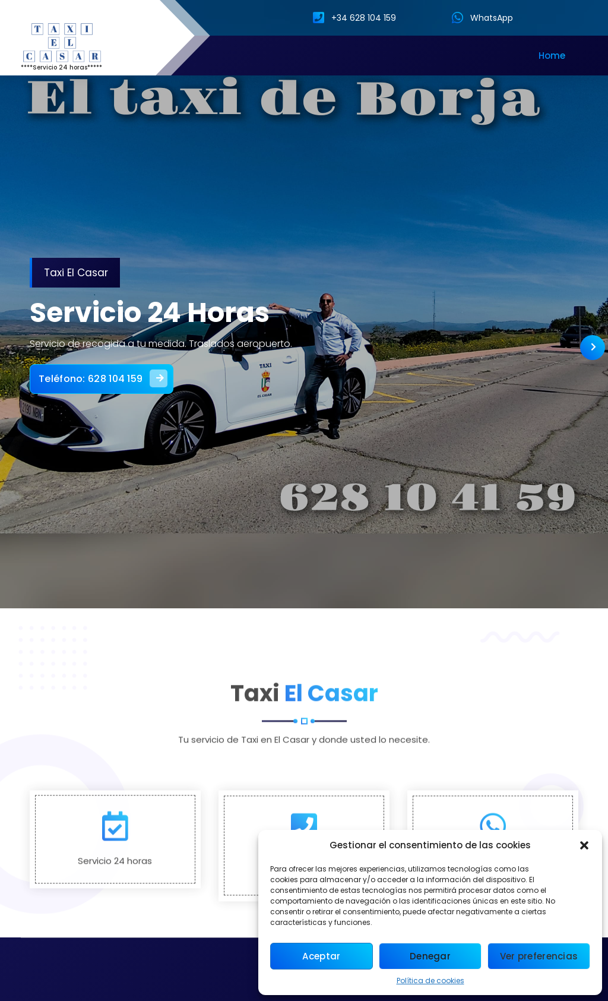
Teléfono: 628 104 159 (108, 375)
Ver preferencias (539, 956)
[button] (584, 845)
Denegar (430, 956)
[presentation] (592, 347)
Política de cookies (430, 980)
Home (552, 55)
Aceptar (321, 956)
